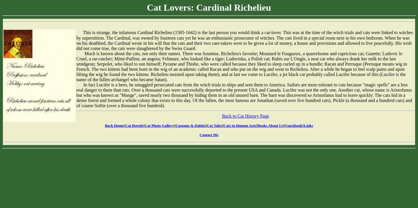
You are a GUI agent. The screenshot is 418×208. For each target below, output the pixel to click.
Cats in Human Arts (240, 125)
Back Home (114, 125)
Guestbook (293, 125)
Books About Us (270, 125)
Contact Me (209, 135)
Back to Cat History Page (245, 116)
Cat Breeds (134, 125)
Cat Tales (214, 125)
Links (308, 125)
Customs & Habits (190, 125)
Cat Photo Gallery (159, 125)
